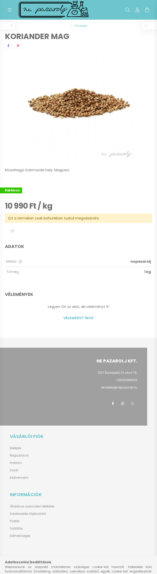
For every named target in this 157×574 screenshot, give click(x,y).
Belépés (15, 448)
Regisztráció (19, 455)
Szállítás (16, 528)
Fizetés (15, 521)
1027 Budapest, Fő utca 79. (117, 373)
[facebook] (8, 45)
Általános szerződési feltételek (32, 506)
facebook (113, 403)
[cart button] (147, 10)
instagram (123, 403)
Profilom (16, 463)
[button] (12, 231)
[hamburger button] (10, 10)
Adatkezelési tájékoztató (28, 514)
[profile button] (137, 10)
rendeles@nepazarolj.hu (119, 387)
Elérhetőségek (20, 536)
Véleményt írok (78, 318)
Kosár (14, 470)
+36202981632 (126, 380)
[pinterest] (18, 45)
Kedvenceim (19, 477)
